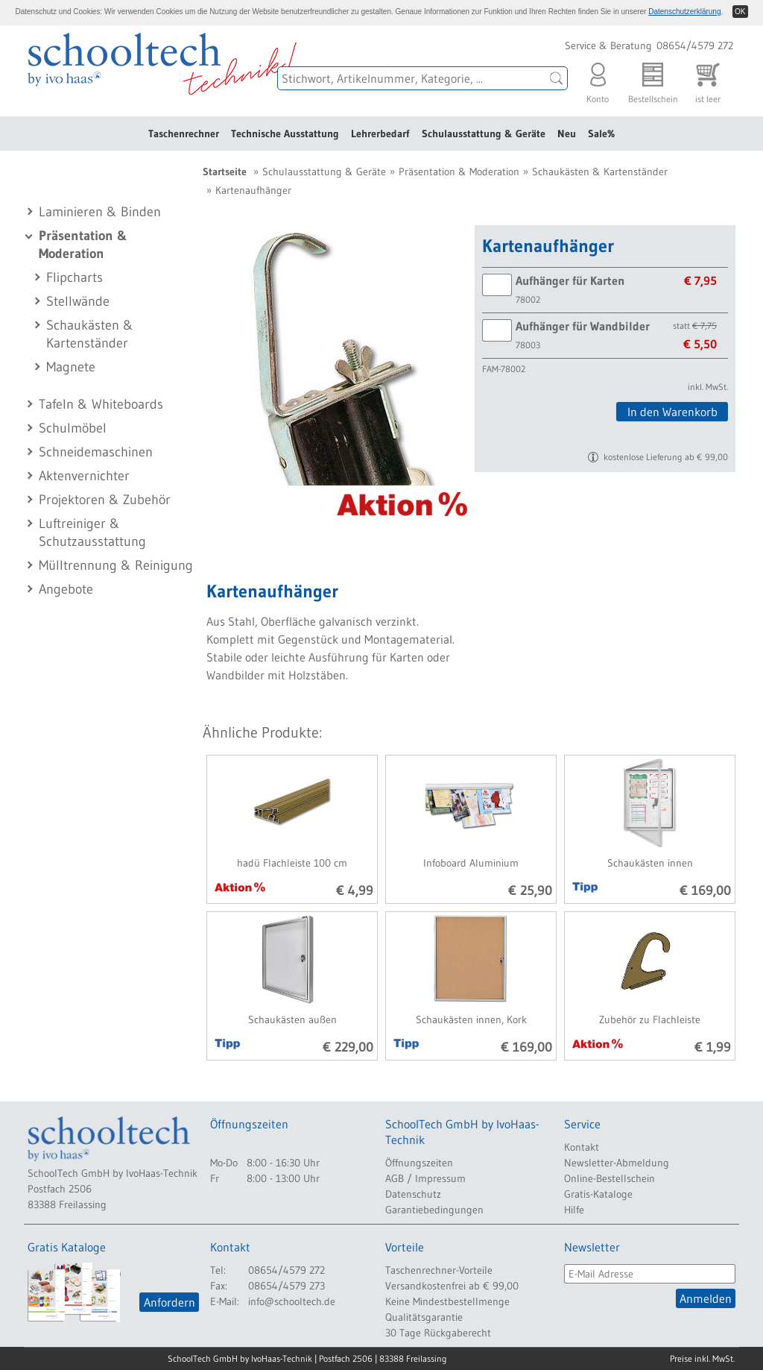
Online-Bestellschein (609, 1178)
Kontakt (581, 1147)
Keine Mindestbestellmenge (447, 1301)
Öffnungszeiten (419, 1162)
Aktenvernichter (84, 476)
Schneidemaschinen (96, 452)
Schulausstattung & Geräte (483, 133)
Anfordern (169, 1302)
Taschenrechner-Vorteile (439, 1270)
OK (740, 11)
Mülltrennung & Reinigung (116, 565)
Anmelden (706, 1298)
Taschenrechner (183, 133)
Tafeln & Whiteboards (101, 404)
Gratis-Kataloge (598, 1194)
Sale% (601, 133)
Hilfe (574, 1209)
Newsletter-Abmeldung (616, 1162)
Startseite (225, 171)
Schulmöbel (73, 428)
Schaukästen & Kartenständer (600, 171)
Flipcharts (74, 277)
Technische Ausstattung (285, 133)
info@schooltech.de (291, 1301)
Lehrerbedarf (380, 133)
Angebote (66, 589)
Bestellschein (653, 79)
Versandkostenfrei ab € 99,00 (452, 1285)
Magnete (70, 367)
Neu (566, 133)
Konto (598, 79)
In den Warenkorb (672, 411)
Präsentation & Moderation (459, 171)
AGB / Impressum (425, 1178)
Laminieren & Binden (100, 212)
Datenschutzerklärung (684, 11)
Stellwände (78, 301)
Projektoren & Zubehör (105, 499)
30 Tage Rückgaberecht (438, 1332)
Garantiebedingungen (434, 1209)
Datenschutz (413, 1194)
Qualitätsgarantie (424, 1317)
